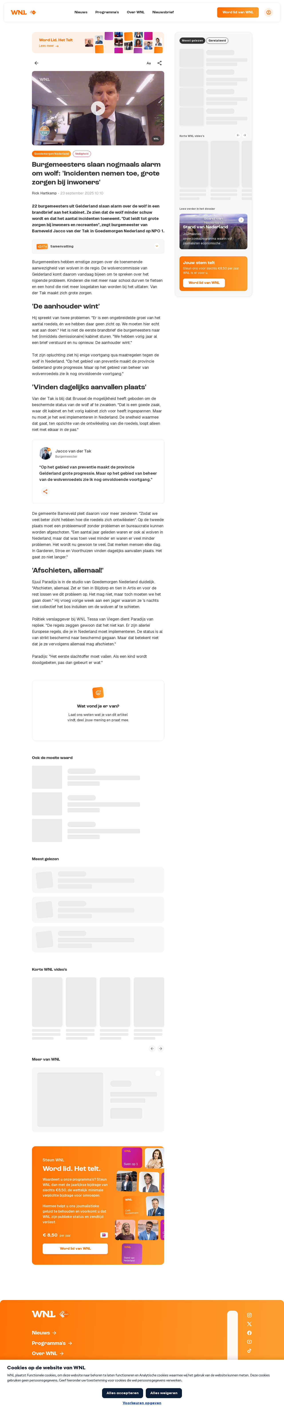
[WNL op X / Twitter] (249, 1324)
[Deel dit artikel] (159, 63)
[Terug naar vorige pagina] (36, 63)
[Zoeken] (208, 12)
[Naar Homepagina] (24, 12)
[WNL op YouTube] (249, 1341)
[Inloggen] (268, 12)
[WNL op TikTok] (249, 1350)
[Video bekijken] (98, 108)
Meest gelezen (192, 40)
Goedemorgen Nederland (51, 154)
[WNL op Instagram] (249, 1315)
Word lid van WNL (238, 12)
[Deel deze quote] (45, 491)
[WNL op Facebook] (249, 1333)
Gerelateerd (217, 40)
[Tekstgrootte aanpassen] (148, 63)
